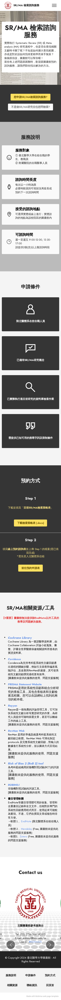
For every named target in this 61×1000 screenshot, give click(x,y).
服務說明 (11, 975)
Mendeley (27, 829)
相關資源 (12, 985)
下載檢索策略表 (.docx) (30, 523)
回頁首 (50, 985)
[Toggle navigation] (54, 5)
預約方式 (50, 975)
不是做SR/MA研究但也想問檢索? (30, 107)
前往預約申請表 (30, 568)
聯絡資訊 (32, 985)
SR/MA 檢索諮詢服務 (26, 5)
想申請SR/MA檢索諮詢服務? (30, 97)
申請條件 (30, 975)
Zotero (24, 836)
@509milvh (35, 942)
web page (47, 996)
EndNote (26, 821)
